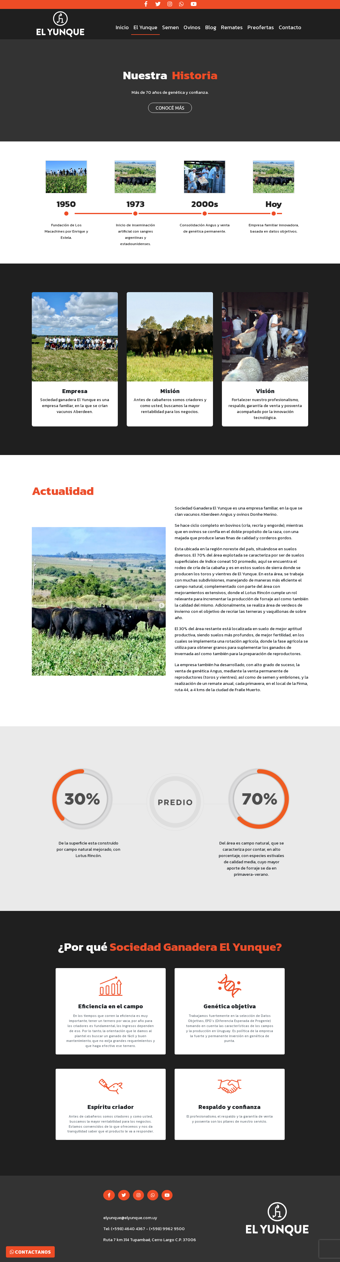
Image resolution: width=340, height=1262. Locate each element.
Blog (210, 27)
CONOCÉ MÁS (170, 107)
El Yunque (145, 27)
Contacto (290, 27)
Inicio (122, 27)
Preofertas (260, 27)
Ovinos (192, 27)
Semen (170, 27)
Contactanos (30, 1251)
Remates (232, 27)
